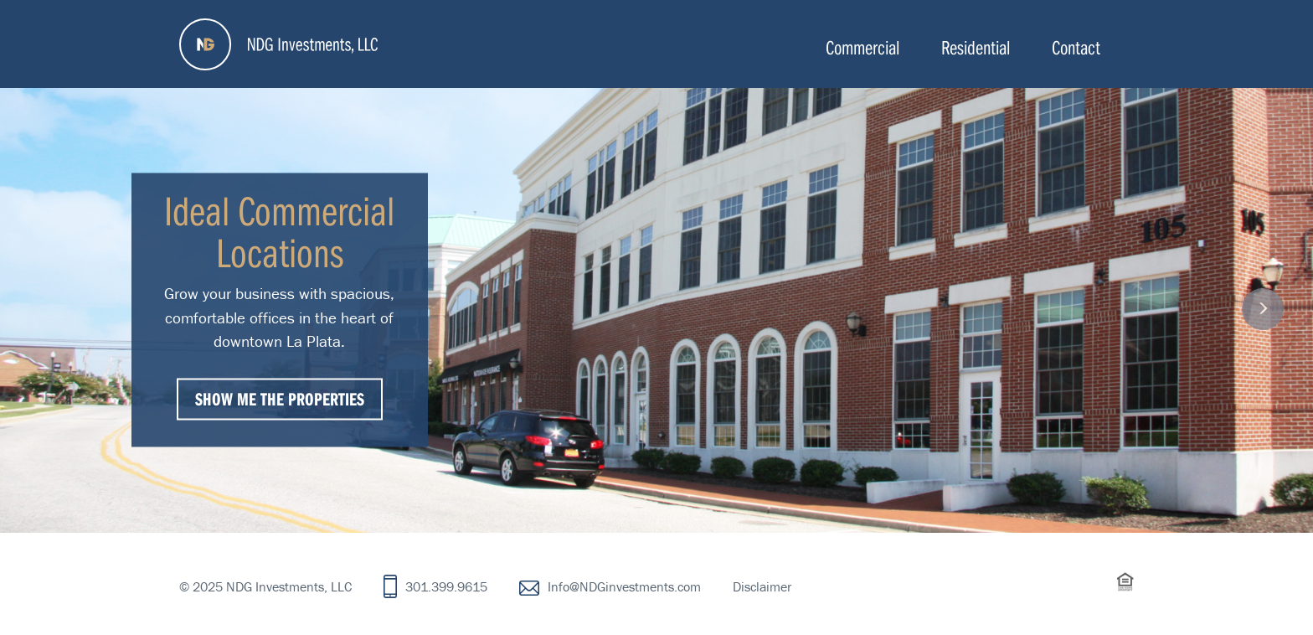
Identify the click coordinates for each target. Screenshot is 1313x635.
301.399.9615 (446, 586)
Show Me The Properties (279, 398)
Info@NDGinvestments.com (624, 586)
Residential (975, 46)
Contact (1076, 46)
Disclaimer (762, 586)
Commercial (862, 46)
